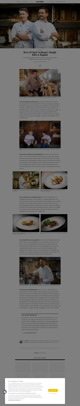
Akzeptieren (53, 390)
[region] (35, 391)
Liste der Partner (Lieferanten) (14, 400)
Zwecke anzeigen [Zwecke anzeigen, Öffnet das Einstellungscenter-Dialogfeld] (53, 393)
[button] (5, 392)
